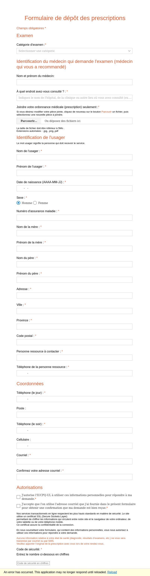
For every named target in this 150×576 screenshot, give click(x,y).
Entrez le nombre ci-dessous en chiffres (43, 554)
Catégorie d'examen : (31, 44)
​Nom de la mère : (29, 226)
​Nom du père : (27, 258)
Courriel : (24, 455)
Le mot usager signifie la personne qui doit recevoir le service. (51, 143)
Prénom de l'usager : (31, 166)
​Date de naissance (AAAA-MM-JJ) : (41, 182)
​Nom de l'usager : (29, 151)
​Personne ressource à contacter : (40, 351)
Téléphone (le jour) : (31, 392)
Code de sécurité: (29, 549)
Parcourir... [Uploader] (29, 120)
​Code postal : (26, 335)
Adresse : (24, 289)
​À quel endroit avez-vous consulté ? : (42, 91)
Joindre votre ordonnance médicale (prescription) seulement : (58, 107)
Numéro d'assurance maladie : (38, 211)
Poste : (21, 408)
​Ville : (21, 304)
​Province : (24, 320)
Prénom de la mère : (31, 242)
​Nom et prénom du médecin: (35, 76)
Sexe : (22, 197)
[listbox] (74, 51)
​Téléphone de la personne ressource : (43, 367)
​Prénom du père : (29, 273)
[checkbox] (75, 497)
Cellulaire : (24, 439)
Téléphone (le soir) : (31, 424)
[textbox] (74, 82)
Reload (112, 572)
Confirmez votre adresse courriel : (40, 470)
